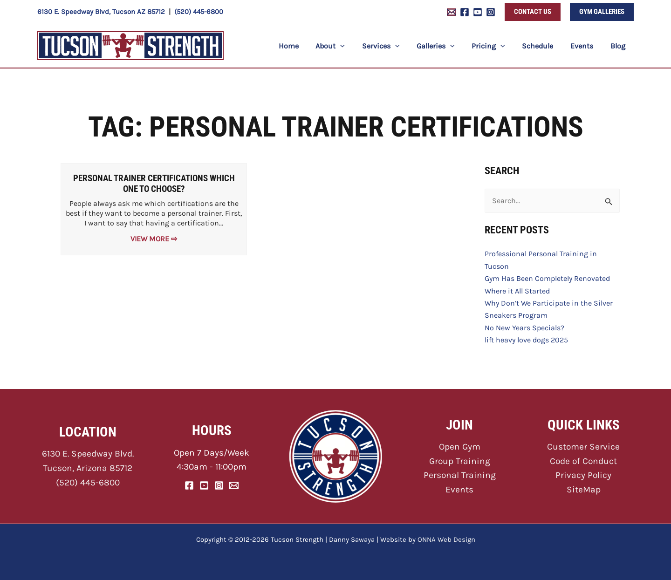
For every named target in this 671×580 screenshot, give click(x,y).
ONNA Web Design (446, 539)
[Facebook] (464, 12)
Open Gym (459, 446)
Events (459, 489)
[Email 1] (451, 12)
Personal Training (460, 475)
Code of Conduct (583, 461)
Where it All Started (517, 291)
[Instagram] (490, 12)
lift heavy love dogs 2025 (526, 339)
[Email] (234, 485)
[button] (533, 12)
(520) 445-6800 (198, 11)
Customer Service (583, 446)
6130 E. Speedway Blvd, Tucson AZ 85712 (101, 11)
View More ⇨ (153, 238)
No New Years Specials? (524, 327)
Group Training (459, 461)
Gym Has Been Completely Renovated (547, 278)
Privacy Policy (583, 475)
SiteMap (584, 489)
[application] (354, 46)
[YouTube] (477, 12)
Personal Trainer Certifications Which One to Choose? (154, 183)
